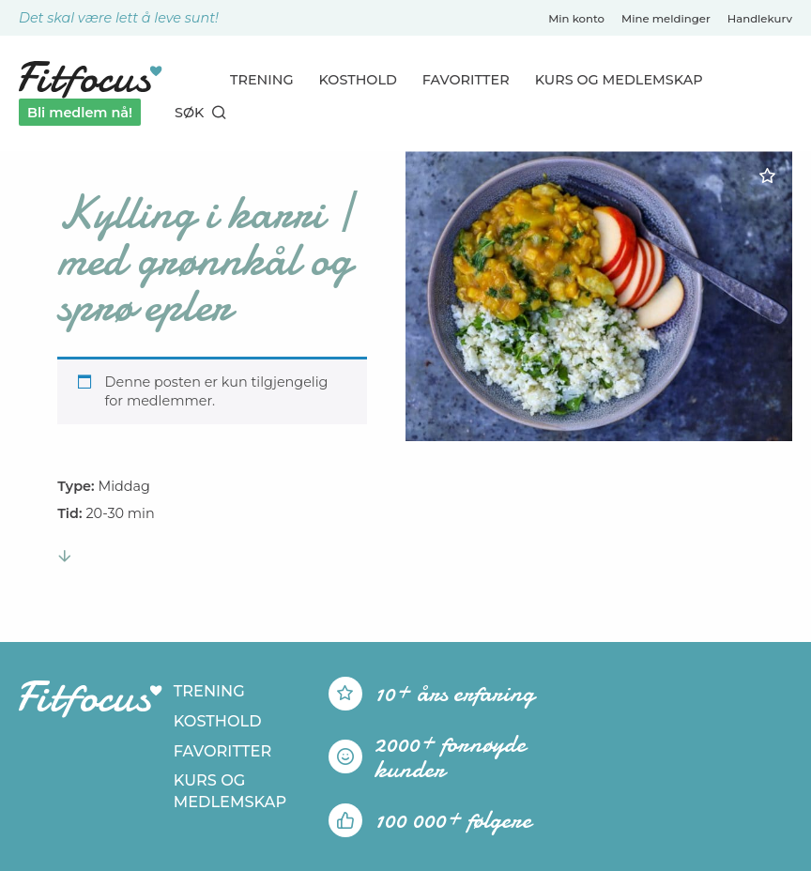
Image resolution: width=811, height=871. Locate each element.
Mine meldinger (666, 18)
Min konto (576, 18)
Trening (262, 79)
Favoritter (466, 79)
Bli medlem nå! (79, 112)
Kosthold (358, 79)
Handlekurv (759, 18)
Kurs (619, 79)
